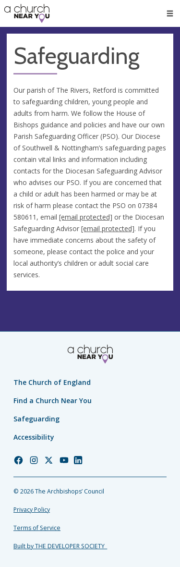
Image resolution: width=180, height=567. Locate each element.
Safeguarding (36, 418)
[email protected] (85, 217)
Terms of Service (36, 528)
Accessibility (33, 437)
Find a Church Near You (52, 400)
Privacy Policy (31, 509)
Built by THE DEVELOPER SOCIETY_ (60, 546)
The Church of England (52, 382)
